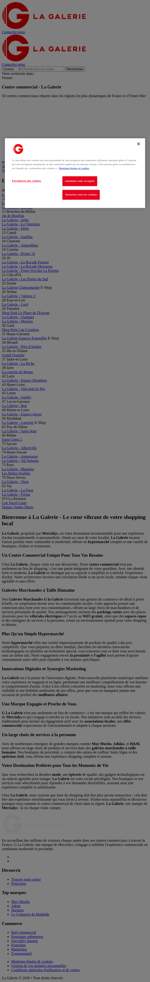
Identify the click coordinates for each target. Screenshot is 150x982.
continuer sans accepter (80, 180)
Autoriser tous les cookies (81, 194)
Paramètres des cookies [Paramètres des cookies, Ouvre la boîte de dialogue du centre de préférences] (26, 180)
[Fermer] (138, 144)
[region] (75, 173)
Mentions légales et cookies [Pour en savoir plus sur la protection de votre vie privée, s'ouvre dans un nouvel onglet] (74, 168)
